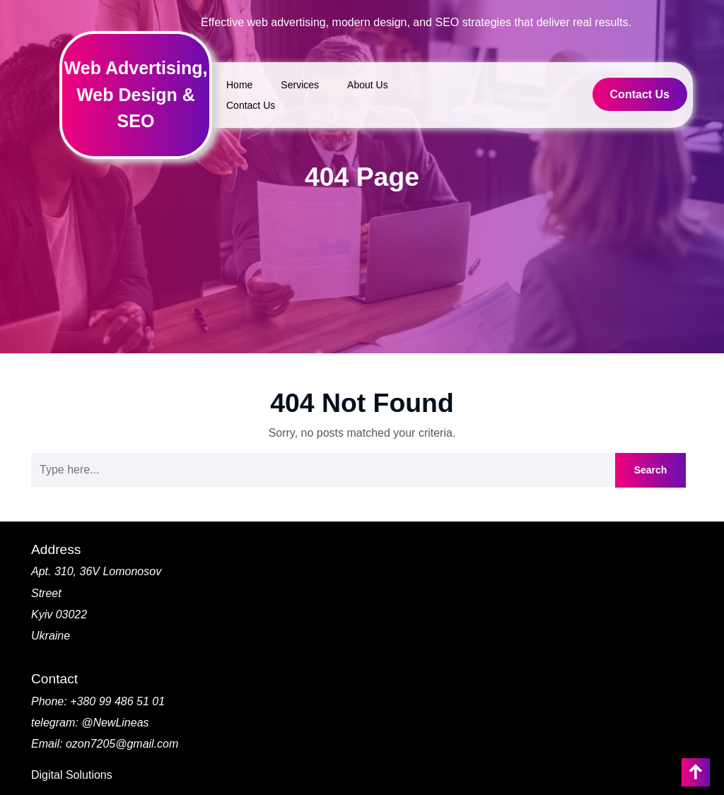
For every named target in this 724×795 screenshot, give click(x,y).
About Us (367, 84)
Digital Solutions (71, 775)
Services (300, 84)
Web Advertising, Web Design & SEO (136, 94)
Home (239, 84)
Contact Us (250, 105)
